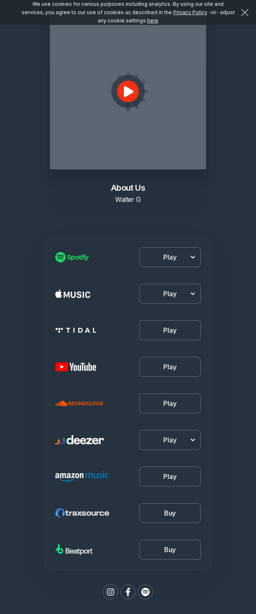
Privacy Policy (190, 12)
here (152, 20)
